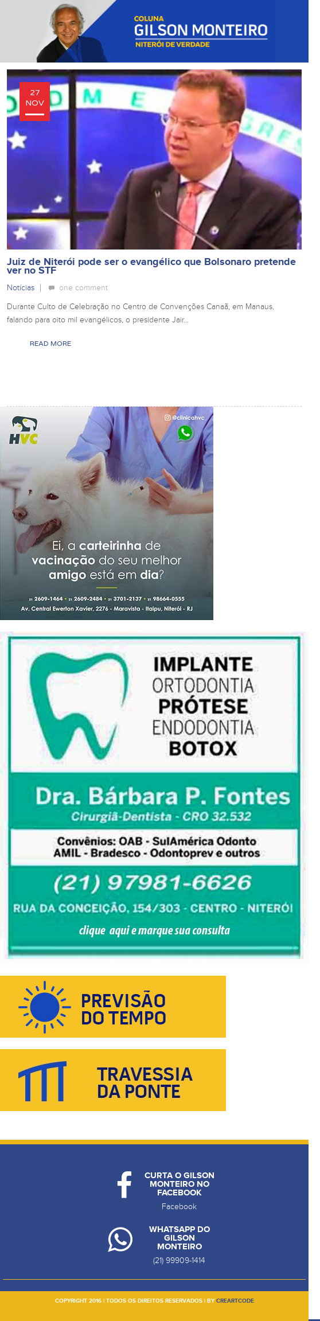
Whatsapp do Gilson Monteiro (179, 1238)
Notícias (20, 288)
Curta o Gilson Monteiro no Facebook (179, 1184)
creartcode (235, 1300)
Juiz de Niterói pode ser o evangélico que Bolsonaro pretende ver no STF (151, 266)
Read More (50, 344)
